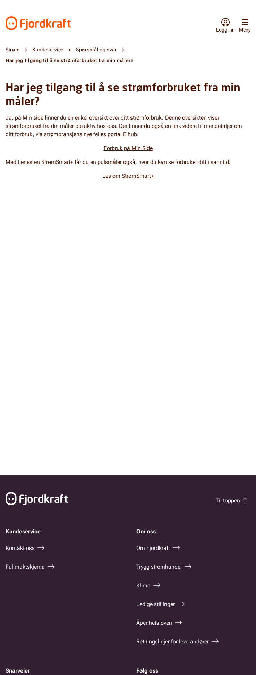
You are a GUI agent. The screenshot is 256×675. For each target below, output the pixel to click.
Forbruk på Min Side (128, 148)
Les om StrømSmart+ (128, 176)
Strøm (13, 49)
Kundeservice (47, 49)
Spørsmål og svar (96, 49)
